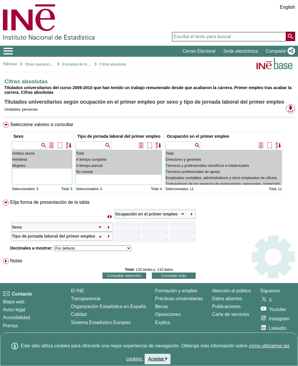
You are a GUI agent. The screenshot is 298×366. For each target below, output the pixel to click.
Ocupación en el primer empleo (198, 136)
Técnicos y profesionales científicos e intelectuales (223, 165)
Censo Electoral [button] (198, 51)
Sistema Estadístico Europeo (101, 322)
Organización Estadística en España (108, 306)
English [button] (287, 7)
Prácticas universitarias (179, 298)
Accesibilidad (16, 317)
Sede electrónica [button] (240, 51)
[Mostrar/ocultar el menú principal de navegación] (8, 51)
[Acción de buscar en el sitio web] (290, 36)
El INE (77, 290)
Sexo (18, 136)
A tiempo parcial (119, 165)
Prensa (10, 325)
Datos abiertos (227, 298)
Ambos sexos (42, 153)
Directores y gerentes (223, 159)
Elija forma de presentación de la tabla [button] (49, 202)
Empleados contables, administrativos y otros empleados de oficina (223, 178)
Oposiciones (168, 314)
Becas (161, 306)
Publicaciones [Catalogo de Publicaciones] (226, 306)
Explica (162, 322)
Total (119, 153)
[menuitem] (149, 159)
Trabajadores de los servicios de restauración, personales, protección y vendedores (223, 184)
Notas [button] (16, 260)
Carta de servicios (230, 314)
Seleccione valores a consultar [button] (41, 124)
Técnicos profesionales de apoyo (223, 172)
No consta (119, 172)
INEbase (10, 64)
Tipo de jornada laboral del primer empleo (118, 136)
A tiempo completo (119, 159)
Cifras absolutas (113, 64)
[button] (279, 51)
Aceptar (157, 358)
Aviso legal (14, 309)
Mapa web (13, 301)
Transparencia (86, 298)
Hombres (42, 159)
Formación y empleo (176, 290)
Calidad (79, 314)
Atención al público (231, 290)
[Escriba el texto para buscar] (229, 36)
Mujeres (42, 165)
